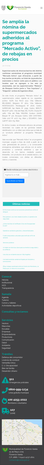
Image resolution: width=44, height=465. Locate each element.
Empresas (6, 332)
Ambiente (6, 345)
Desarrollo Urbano (9, 371)
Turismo (5, 300)
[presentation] (21, 191)
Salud (4, 343)
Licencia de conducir (10, 360)
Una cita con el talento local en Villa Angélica (16, 254)
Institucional (7, 283)
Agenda (5, 297)
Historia (5, 280)
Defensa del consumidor (12, 357)
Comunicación (8, 340)
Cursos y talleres (9, 303)
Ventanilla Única (8, 363)
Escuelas (5, 329)
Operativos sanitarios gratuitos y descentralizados (18, 231)
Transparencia (8, 288)
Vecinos (5, 323)
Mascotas (6, 326)
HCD (4, 285)
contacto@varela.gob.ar (19, 460)
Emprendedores (9, 334)
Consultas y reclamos (15, 311)
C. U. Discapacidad (10, 365)
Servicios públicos (8, 242)
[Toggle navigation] (41, 8)
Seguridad (6, 348)
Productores (7, 337)
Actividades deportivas (11, 306)
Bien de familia (8, 368)
